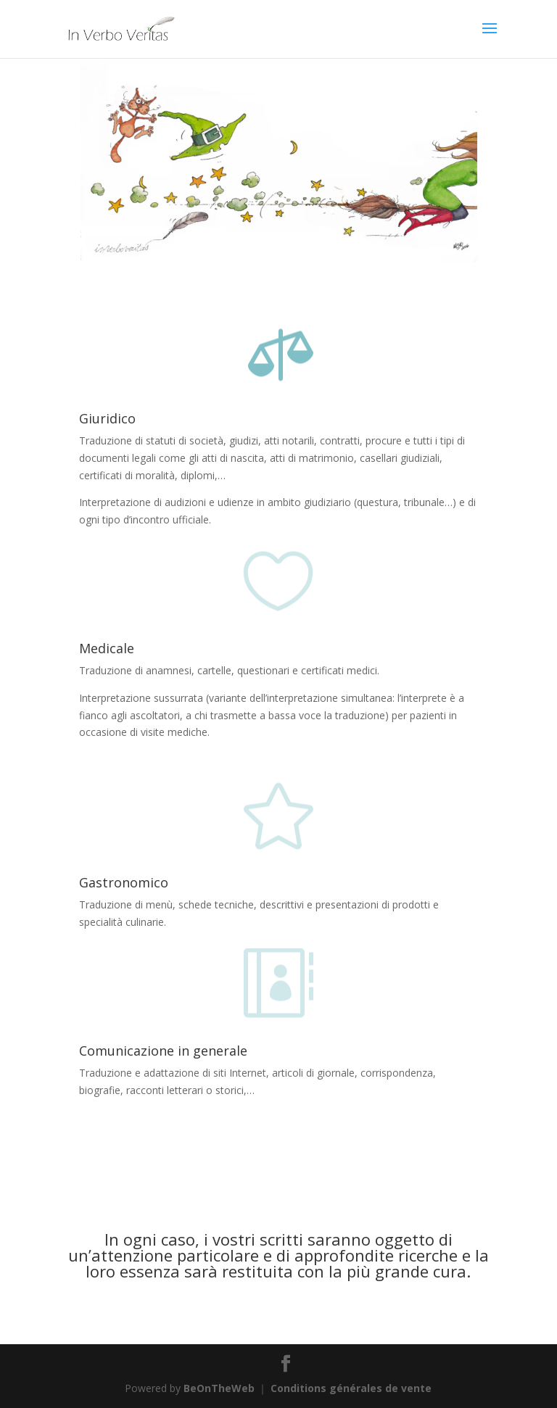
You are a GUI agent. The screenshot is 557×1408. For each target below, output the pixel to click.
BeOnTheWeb (219, 1388)
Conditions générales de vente (351, 1388)
